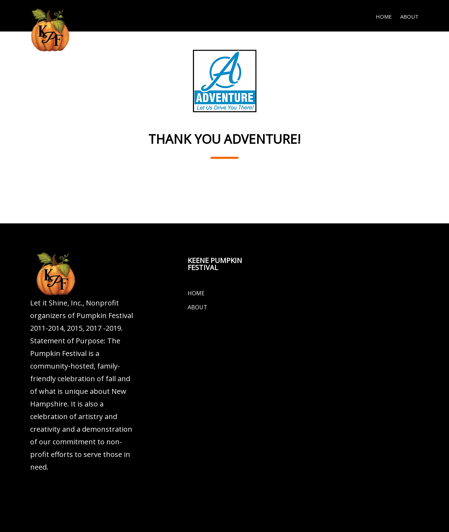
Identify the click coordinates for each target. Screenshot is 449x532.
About (409, 16)
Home (384, 16)
